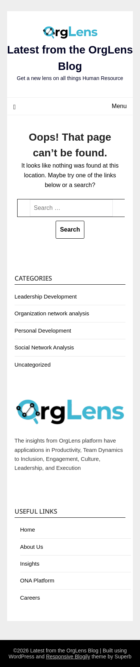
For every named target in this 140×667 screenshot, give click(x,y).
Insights (30, 563)
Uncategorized (33, 364)
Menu (119, 106)
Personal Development (43, 330)
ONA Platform (37, 580)
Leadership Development (46, 296)
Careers (30, 597)
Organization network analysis (52, 313)
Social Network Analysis (44, 347)
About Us (31, 547)
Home (27, 529)
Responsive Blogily (68, 657)
